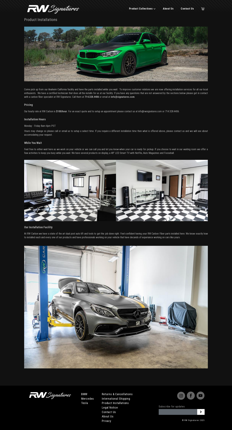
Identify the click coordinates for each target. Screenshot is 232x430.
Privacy (106, 421)
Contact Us (187, 8)
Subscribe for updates (172, 406)
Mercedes (87, 398)
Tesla (84, 403)
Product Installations (115, 403)
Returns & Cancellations (117, 394)
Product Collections (142, 8)
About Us (168, 8)
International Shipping (116, 398)
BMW (84, 394)
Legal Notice (110, 407)
